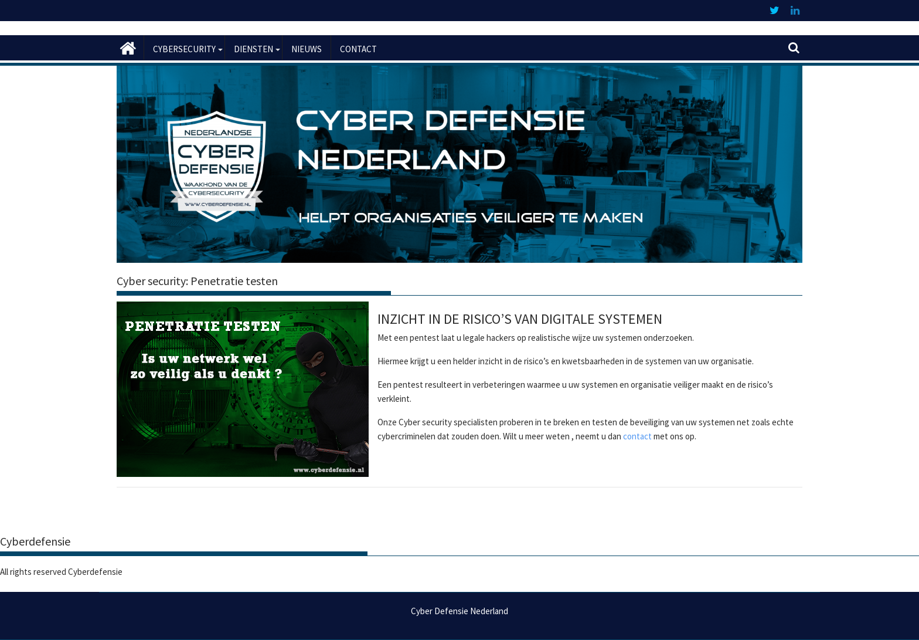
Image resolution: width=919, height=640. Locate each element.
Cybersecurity (184, 49)
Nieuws (306, 49)
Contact (358, 49)
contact (637, 436)
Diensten (253, 49)
